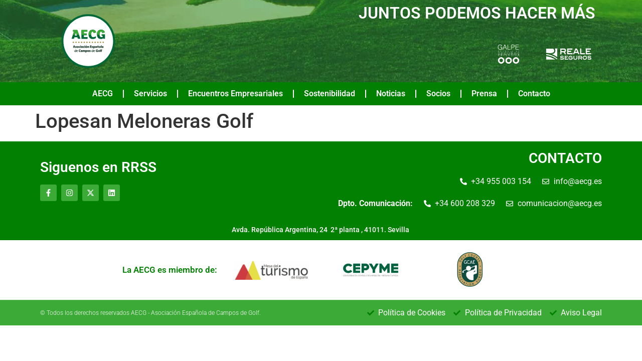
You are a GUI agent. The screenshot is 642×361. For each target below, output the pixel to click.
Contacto (534, 93)
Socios (438, 93)
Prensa (484, 93)
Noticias (390, 93)
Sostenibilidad (329, 93)
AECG (102, 93)
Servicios (150, 93)
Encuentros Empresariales (235, 93)
